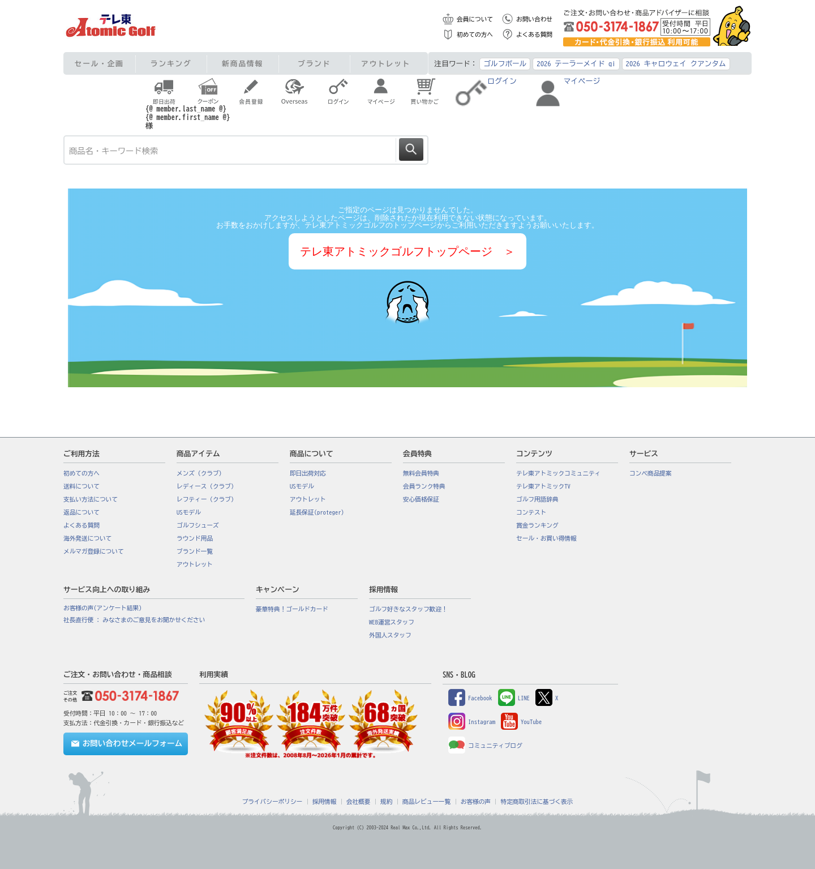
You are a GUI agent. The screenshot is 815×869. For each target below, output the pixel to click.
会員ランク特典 (424, 486)
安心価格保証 (421, 499)
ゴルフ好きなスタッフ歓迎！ (408, 609)
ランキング (171, 63)
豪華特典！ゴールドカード (292, 609)
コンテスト (531, 512)
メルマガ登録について (93, 551)
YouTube (521, 722)
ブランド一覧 (195, 551)
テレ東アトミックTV (543, 486)
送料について (81, 486)
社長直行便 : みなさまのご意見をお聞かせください (134, 620)
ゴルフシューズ (198, 525)
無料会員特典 (421, 473)
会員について (475, 19)
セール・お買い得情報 (546, 538)
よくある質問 (534, 34)
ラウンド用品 (195, 538)
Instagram (471, 722)
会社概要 (358, 801)
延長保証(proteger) (317, 512)
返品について (81, 512)
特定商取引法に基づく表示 (536, 801)
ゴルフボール (504, 63)
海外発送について (87, 538)
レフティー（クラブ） (207, 499)
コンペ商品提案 (650, 473)
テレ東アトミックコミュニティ (558, 473)
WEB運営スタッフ (391, 622)
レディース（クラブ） (207, 486)
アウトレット (385, 63)
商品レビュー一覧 (426, 801)
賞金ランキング (537, 525)
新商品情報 (242, 63)
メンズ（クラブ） (201, 473)
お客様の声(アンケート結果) (102, 608)
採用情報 (324, 801)
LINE (514, 698)
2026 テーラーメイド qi (576, 63)
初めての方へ (475, 34)
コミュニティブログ (485, 745)
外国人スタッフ (390, 635)
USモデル (189, 512)
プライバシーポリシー (272, 801)
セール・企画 (99, 63)
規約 (386, 801)
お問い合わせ (534, 19)
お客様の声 (476, 801)
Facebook (470, 698)
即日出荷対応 (308, 473)
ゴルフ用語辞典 (537, 499)
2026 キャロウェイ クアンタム (676, 63)
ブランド (314, 63)
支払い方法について (90, 499)
